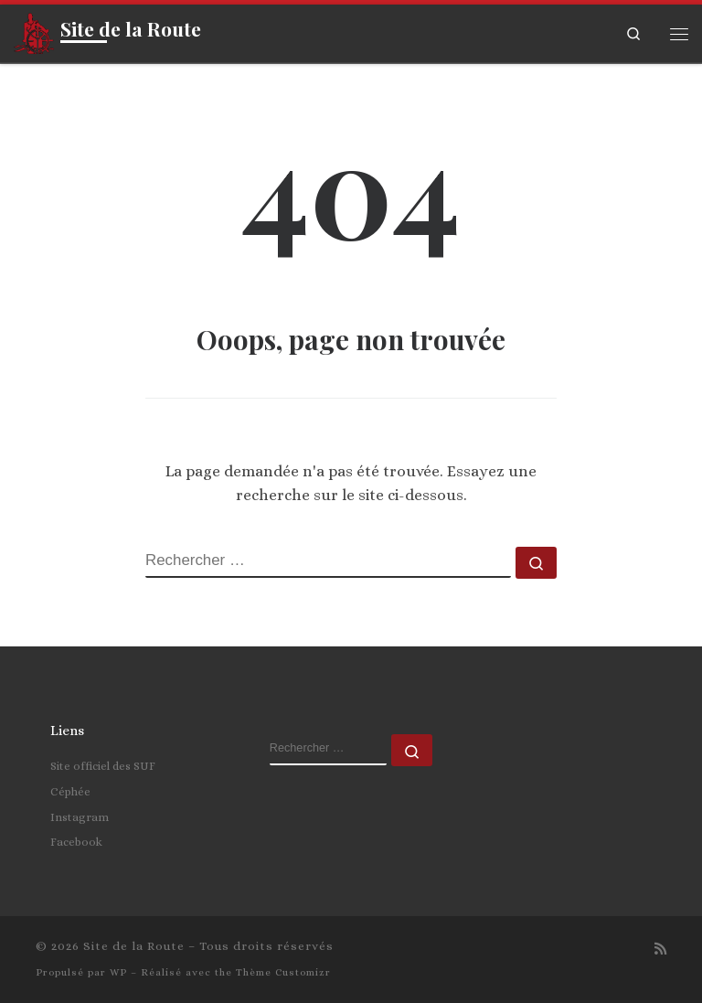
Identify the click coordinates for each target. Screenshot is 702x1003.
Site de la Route (134, 946)
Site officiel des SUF (102, 766)
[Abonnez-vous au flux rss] (660, 950)
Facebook (76, 841)
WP (118, 972)
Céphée (70, 791)
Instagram (79, 817)
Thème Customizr (283, 972)
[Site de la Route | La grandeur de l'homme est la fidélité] (34, 30)
